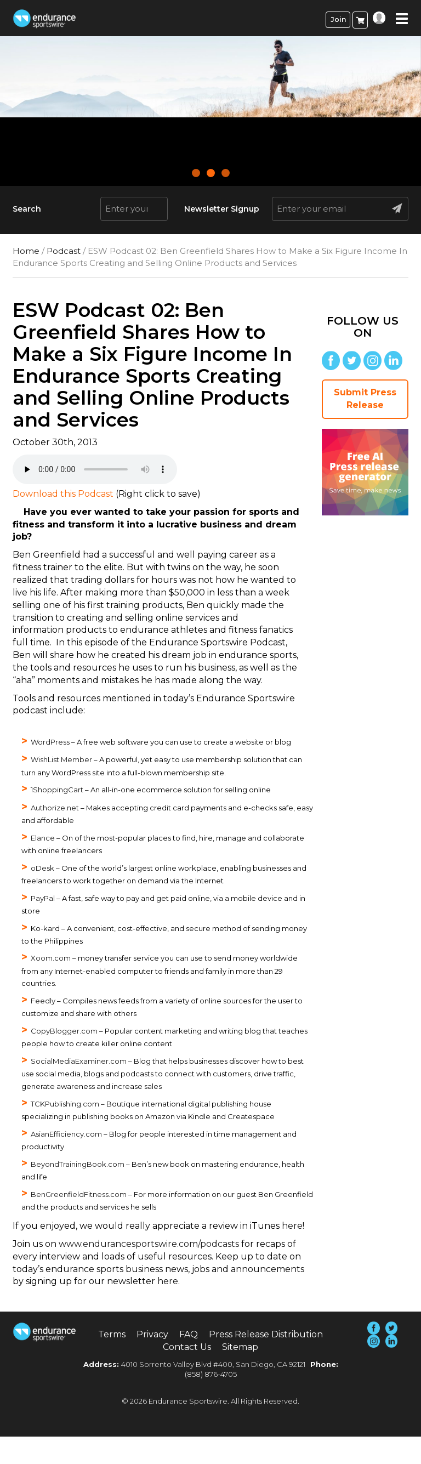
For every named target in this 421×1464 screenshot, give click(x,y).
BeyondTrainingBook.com (77, 1164)
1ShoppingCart (57, 789)
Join (338, 19)
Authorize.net (55, 807)
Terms (112, 1334)
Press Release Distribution (266, 1334)
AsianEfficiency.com (66, 1134)
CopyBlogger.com (64, 1030)
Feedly (43, 1000)
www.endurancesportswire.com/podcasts (149, 1244)
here (292, 1226)
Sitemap (240, 1347)
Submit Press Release (365, 398)
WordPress (50, 741)
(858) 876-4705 (211, 1374)
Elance (43, 837)
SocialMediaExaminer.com (79, 1061)
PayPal (43, 898)
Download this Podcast (63, 494)
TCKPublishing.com (65, 1103)
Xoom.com (51, 958)
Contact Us (187, 1347)
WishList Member (61, 759)
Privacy (152, 1334)
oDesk (42, 868)
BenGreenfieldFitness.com (79, 1194)
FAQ (188, 1334)
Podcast (64, 251)
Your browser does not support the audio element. (95, 469)
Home (26, 251)
